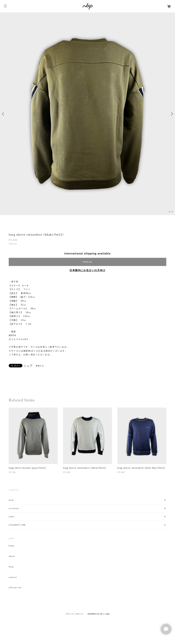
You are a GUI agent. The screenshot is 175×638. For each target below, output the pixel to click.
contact (13, 577)
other (12, 516)
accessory (14, 508)
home (11, 546)
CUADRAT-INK (17, 525)
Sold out (87, 262)
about (12, 556)
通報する (40, 366)
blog (11, 567)
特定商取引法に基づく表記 (99, 614)
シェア (28, 365)
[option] (87, 113)
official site (15, 587)
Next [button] (171, 113)
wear (11, 500)
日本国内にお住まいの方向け (87, 270)
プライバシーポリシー (74, 614)
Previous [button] (3, 113)
